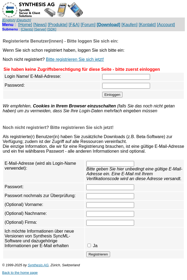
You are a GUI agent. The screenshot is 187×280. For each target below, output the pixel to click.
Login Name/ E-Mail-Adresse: (33, 76)
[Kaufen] (129, 24)
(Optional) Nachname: (26, 213)
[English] (8, 20)
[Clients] (27, 29)
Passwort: (14, 186)
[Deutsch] (23, 20)
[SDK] (51, 29)
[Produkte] (57, 24)
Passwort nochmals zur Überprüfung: (40, 195)
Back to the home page (20, 273)
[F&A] (74, 24)
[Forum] (88, 24)
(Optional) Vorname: (24, 204)
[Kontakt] (147, 24)
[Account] (166, 24)
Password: (15, 85)
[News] (40, 24)
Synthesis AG (38, 265)
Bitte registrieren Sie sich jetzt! (75, 59)
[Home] (25, 24)
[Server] (40, 29)
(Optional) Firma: (21, 222)
